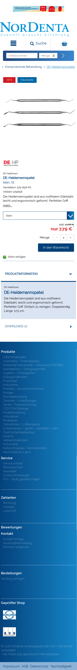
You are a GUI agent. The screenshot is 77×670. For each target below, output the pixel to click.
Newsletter (10, 471)
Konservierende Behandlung (23, 66)
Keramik (8, 436)
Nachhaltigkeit (61, 666)
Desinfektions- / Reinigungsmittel (24, 369)
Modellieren (10, 420)
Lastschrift (9, 510)
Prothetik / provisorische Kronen (23, 388)
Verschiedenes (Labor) (17, 452)
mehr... (7, 205)
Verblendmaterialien (15, 440)
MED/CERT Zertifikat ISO (9, 614)
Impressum (11, 666)
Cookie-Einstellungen (16, 475)
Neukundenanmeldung (17, 543)
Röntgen (8, 392)
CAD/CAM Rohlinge (15, 408)
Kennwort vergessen (16, 547)
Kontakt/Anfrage (13, 539)
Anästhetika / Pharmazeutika (21, 361)
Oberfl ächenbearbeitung (18, 432)
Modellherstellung (14, 412)
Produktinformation (21, 273)
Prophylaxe (10, 380)
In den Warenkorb (56, 247)
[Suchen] (38, 43)
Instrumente (10, 384)
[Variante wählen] (38, 215)
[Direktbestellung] (63, 56)
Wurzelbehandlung (15, 396)
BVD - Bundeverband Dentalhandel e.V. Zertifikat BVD (9, 631)
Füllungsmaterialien (15, 377)
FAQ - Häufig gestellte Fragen (21, 479)
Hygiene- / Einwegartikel (19, 373)
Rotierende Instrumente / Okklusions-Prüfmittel (33, 365)
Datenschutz (39, 666)
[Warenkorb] (63, 43)
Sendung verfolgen (13, 578)
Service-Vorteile (13, 463)
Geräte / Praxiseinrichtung (19, 404)
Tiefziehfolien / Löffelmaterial (21, 424)
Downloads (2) (16, 326)
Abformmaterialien (14, 357)
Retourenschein (13, 467)
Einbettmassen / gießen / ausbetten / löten (30, 428)
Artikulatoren (11, 416)
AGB (25, 666)
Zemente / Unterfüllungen (19, 400)
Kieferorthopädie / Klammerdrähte (24, 448)
